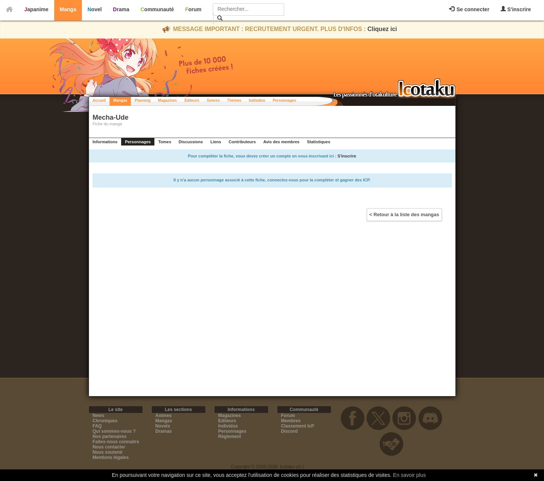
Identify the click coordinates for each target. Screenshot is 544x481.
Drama (121, 9)
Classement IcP (297, 426)
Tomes (164, 142)
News (98, 415)
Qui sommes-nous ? (114, 431)
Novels (163, 426)
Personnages (284, 100)
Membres (291, 420)
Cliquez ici (382, 29)
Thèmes (234, 100)
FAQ (97, 426)
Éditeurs (191, 100)
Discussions (191, 142)
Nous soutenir (108, 452)
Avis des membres (281, 142)
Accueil (99, 100)
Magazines (167, 100)
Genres (213, 100)
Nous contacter (109, 447)
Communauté (157, 9)
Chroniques (105, 420)
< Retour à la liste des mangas (404, 214)
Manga (68, 9)
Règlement (229, 436)
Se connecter (469, 9)
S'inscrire (516, 9)
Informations (105, 142)
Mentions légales (111, 457)
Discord (289, 431)
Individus (257, 100)
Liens (215, 142)
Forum (193, 9)
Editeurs (227, 420)
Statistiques (318, 142)
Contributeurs (242, 142)
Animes (164, 415)
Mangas (120, 100)
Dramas (164, 431)
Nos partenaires (110, 436)
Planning (142, 100)
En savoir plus (409, 475)
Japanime (36, 9)
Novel (94, 9)
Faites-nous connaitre (116, 441)
